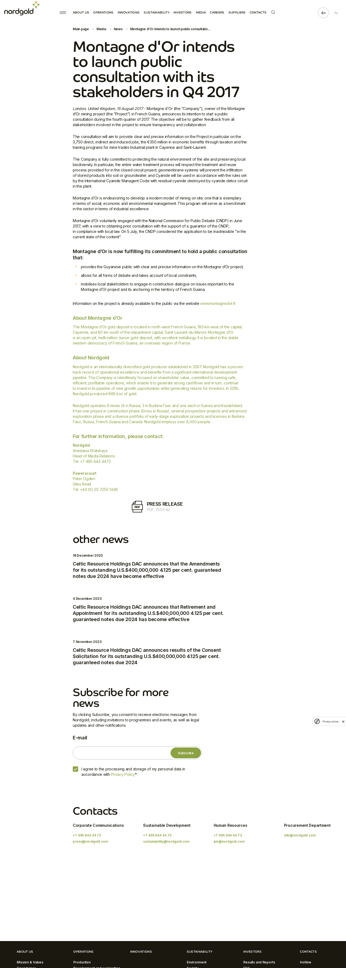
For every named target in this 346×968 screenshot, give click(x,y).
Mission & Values (30, 962)
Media (201, 12)
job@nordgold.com (229, 841)
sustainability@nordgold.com (166, 841)
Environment (196, 962)
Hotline (305, 962)
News (118, 29)
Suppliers (237, 12)
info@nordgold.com (300, 835)
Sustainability (156, 12)
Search (273, 12)
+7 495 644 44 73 (87, 835)
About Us (81, 12)
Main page (81, 29)
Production (82, 962)
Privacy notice (330, 721)
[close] (343, 721)
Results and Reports (259, 962)
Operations (103, 12)
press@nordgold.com (90, 841)
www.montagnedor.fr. (218, 303)
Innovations (129, 12)
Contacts (258, 12)
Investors (183, 12)
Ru (336, 13)
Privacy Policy (123, 774)
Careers (217, 12)
